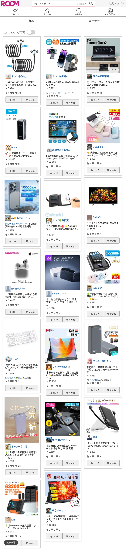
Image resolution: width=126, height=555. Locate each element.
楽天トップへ (116, 3)
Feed (16, 11)
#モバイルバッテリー (16, 224)
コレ (15, 100)
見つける (47, 11)
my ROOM (110, 11)
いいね (31, 100)
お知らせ (79, 11)
